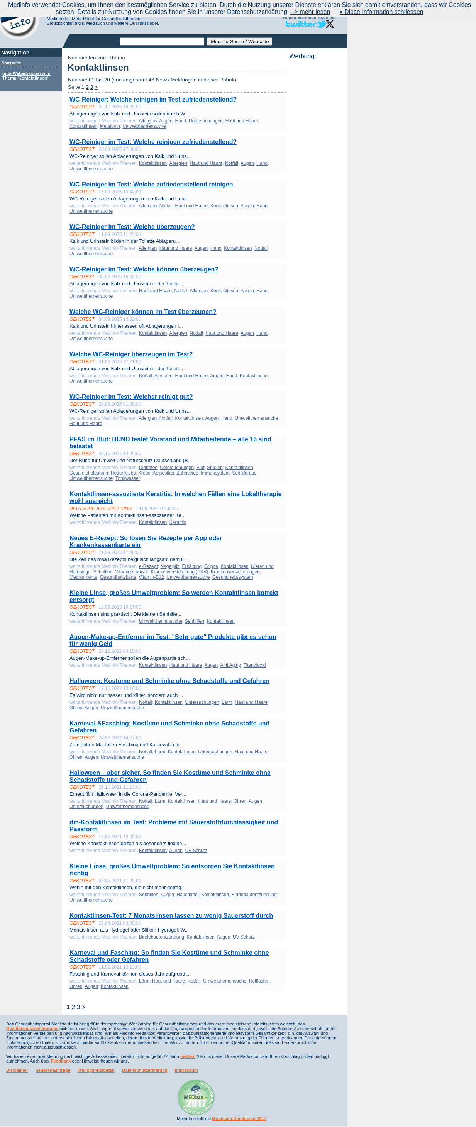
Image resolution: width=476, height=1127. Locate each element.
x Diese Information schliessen (381, 11)
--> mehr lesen (310, 11)
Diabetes (148, 467)
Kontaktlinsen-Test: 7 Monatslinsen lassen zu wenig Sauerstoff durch (171, 915)
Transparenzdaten (96, 1070)
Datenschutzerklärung (145, 1070)
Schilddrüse (244, 473)
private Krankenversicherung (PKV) (172, 572)
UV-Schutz (196, 850)
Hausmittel (188, 894)
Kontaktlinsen (83, 126)
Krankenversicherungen (235, 572)
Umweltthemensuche (144, 126)
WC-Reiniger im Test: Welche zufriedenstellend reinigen (151, 184)
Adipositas (163, 473)
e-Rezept (148, 566)
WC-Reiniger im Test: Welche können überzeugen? (144, 269)
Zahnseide (187, 473)
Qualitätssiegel (144, 23)
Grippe (211, 566)
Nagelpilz (169, 566)
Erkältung (192, 566)
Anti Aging (230, 665)
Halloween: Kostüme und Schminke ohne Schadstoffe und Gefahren (169, 681)
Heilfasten (259, 981)
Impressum (186, 1070)
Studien (215, 467)
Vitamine (124, 572)
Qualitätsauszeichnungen (32, 1028)
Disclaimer (17, 1070)
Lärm (227, 702)
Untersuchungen (206, 121)
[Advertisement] (316, 175)
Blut (200, 467)
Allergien (148, 121)
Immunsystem (215, 473)
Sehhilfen (102, 572)
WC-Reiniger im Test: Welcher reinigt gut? (131, 396)
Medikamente (83, 577)
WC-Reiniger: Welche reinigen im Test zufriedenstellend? (153, 99)
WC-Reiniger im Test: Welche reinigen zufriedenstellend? (153, 142)
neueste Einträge (53, 1070)
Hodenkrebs (123, 473)
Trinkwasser (127, 478)
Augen (166, 121)
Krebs (144, 473)
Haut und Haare (241, 121)
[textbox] (162, 41)
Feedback (61, 1061)
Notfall (231, 163)
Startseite (11, 63)
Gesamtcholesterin (88, 473)
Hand (180, 121)
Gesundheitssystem (232, 577)
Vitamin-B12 (151, 577)
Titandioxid (255, 665)
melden (187, 1056)
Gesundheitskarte (118, 577)
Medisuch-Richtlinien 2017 (239, 1118)
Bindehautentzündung (254, 894)
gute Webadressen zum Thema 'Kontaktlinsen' (26, 75)
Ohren (75, 707)
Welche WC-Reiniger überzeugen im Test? (131, 354)
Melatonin (110, 126)
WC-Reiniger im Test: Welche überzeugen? (132, 227)
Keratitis (177, 522)
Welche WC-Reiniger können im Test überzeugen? (143, 311)
